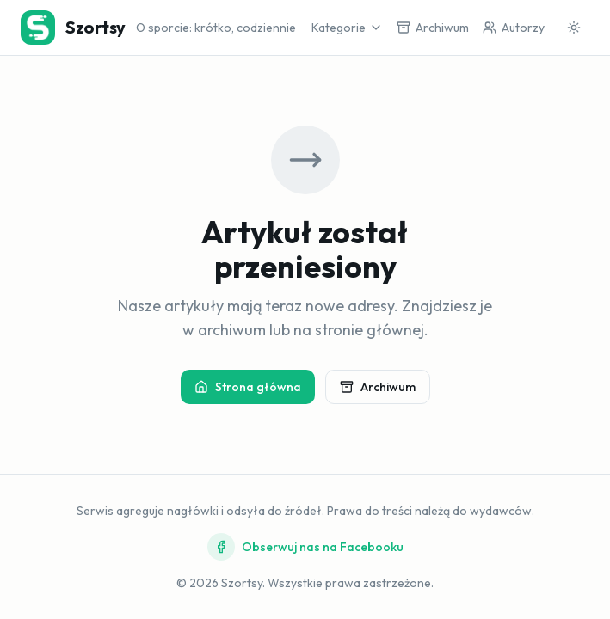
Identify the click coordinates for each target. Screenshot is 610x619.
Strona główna (247, 387)
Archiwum (378, 387)
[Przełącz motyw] (573, 27)
